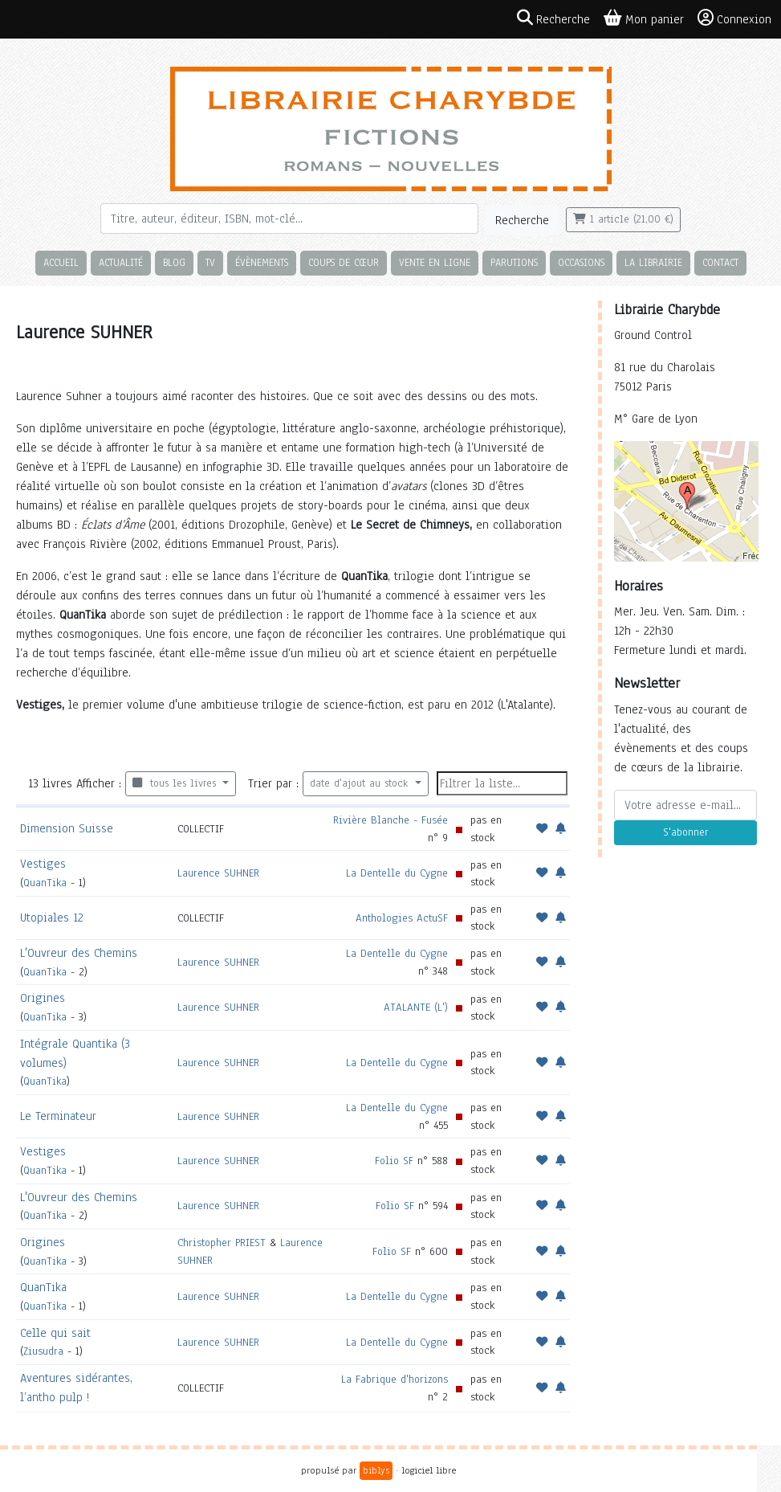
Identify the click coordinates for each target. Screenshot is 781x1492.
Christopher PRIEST (221, 1242)
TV (210, 262)
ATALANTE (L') (416, 1007)
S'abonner (685, 832)
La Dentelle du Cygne (397, 873)
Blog (174, 262)
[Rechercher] (289, 218)
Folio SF (394, 1160)
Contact (720, 262)
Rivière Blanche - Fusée (390, 820)
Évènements (261, 262)
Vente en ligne (434, 262)
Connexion (734, 18)
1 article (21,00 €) (623, 219)
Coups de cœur (343, 262)
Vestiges (43, 864)
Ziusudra (43, 1351)
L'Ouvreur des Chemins (78, 953)
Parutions (514, 262)
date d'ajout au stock (361, 783)
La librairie (653, 262)
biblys (376, 1470)
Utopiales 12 (51, 918)
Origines (42, 998)
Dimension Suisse (66, 828)
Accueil (61, 262)
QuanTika (45, 882)
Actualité (121, 262)
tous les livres (176, 783)
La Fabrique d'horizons (394, 1379)
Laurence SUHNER (218, 873)
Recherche (522, 220)
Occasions (581, 262)
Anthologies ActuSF (402, 918)
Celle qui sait (55, 1333)
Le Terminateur (58, 1116)
